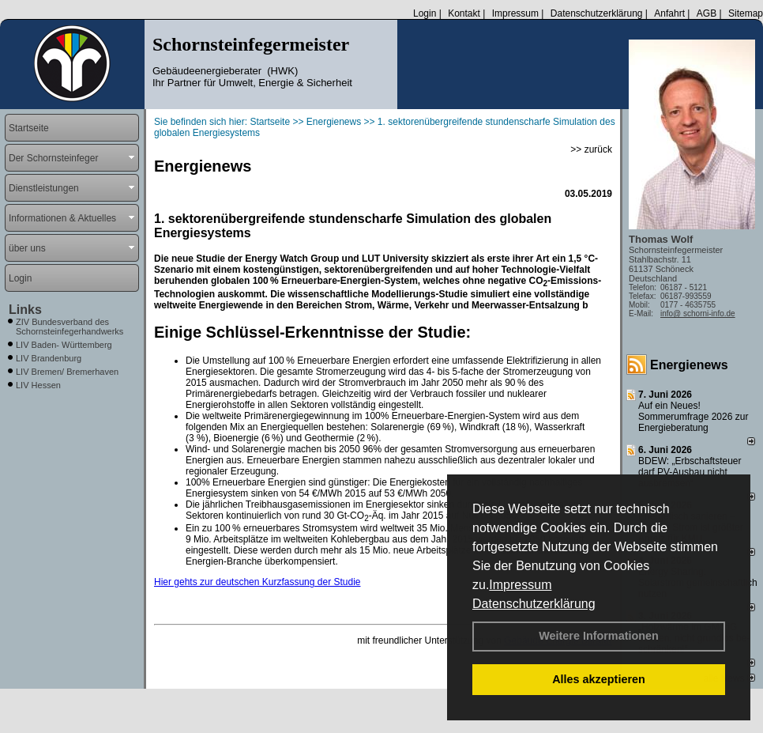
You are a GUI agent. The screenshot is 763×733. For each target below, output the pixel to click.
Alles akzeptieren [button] (598, 679)
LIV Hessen (38, 385)
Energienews (689, 365)
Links (25, 309)
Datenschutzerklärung (534, 603)
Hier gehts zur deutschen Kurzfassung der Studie (257, 582)
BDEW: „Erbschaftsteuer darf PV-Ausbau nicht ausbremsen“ (690, 472)
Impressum (520, 584)
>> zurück (591, 149)
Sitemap (745, 13)
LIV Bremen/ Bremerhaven (67, 371)
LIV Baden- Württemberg (64, 344)
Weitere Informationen (599, 635)
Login (424, 13)
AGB (706, 13)
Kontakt (464, 13)
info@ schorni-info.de (697, 313)
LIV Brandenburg (48, 358)
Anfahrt (669, 13)
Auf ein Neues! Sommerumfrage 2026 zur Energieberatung (693, 416)
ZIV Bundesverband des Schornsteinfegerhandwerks (69, 326)
